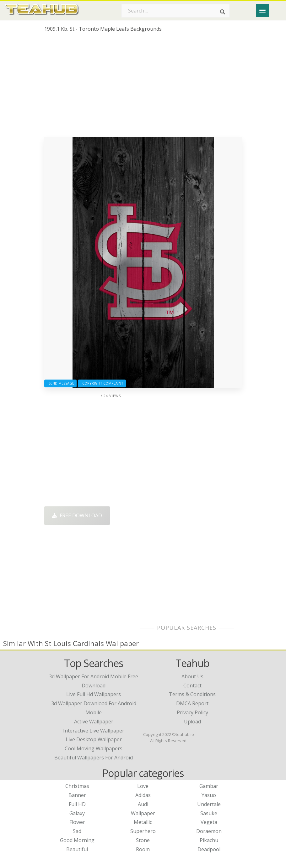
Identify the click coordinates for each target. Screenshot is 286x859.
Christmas (77, 786)
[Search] (222, 12)
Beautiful (77, 849)
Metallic (143, 822)
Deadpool (208, 849)
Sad (77, 831)
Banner (77, 795)
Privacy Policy (192, 712)
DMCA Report (192, 703)
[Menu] (262, 10)
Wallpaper (143, 813)
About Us (192, 676)
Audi (143, 804)
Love (142, 786)
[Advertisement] (143, 87)
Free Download (77, 515)
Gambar (208, 786)
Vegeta (209, 822)
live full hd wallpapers (93, 694)
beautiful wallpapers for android (93, 757)
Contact (192, 685)
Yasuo (209, 795)
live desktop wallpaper (94, 739)
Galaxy (77, 813)
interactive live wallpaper (93, 730)
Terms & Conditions (192, 694)
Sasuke (208, 813)
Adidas (143, 795)
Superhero (143, 831)
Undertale (209, 804)
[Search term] (175, 11)
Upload (192, 721)
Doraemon (209, 831)
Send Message (60, 383)
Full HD (77, 804)
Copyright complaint (101, 383)
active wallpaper (93, 721)
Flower (77, 822)
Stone (143, 840)
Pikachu (209, 840)
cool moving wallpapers (93, 748)
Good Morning (77, 840)
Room (143, 849)
